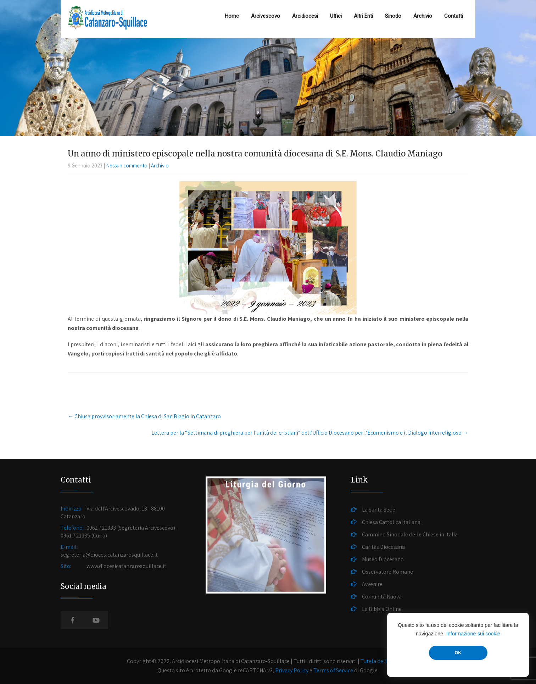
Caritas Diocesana (383, 547)
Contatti (453, 16)
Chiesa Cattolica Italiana (391, 522)
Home (232, 16)
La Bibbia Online (382, 609)
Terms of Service (333, 670)
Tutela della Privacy (384, 661)
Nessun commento (126, 165)
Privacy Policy (291, 670)
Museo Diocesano (383, 559)
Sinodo (393, 16)
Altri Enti (363, 16)
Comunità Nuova (382, 596)
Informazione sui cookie (473, 633)
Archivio (422, 16)
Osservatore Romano (387, 571)
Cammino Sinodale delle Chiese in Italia (410, 534)
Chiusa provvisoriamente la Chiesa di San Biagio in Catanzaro (144, 416)
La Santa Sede (378, 509)
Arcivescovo (265, 16)
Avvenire (372, 584)
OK (458, 652)
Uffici (336, 16)
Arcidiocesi (305, 16)
